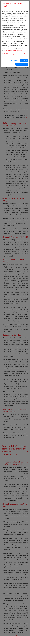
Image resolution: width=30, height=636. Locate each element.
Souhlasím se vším (21, 64)
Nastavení (25, 54)
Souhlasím (24, 60)
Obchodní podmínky (8, 54)
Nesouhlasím (14, 60)
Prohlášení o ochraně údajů (14, 50)
